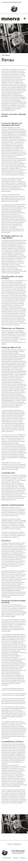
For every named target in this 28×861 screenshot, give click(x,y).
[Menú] (25, 18)
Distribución (22, 857)
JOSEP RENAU (5, 55)
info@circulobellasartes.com (18, 853)
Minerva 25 (18, 844)
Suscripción (15, 857)
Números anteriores (7, 857)
